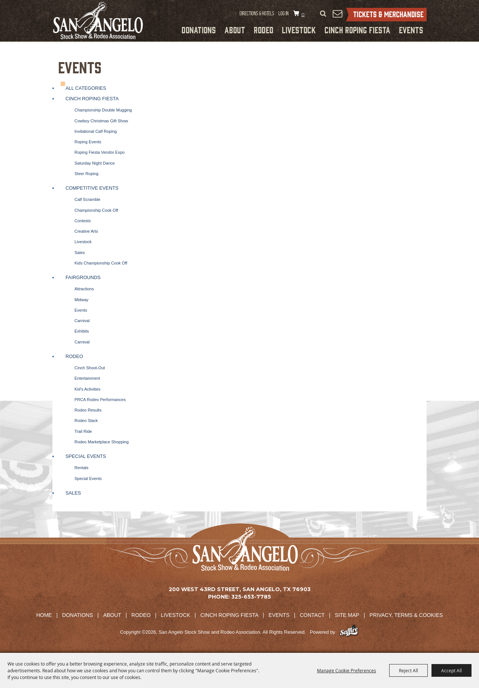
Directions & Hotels (257, 13)
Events (411, 29)
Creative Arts (86, 231)
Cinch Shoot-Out (89, 368)
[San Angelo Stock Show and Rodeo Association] (98, 20)
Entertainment (87, 378)
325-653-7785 (251, 596)
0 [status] (303, 14)
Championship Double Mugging (103, 110)
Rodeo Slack (86, 420)
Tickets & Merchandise (386, 14)
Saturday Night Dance (94, 163)
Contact (312, 615)
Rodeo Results (87, 410)
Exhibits (81, 331)
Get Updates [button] (337, 13)
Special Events (85, 456)
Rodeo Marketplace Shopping (101, 442)
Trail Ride (83, 431)
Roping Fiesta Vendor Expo (99, 152)
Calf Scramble (87, 199)
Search (323, 14)
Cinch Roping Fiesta (357, 29)
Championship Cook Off (96, 210)
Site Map (347, 615)
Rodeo (263, 29)
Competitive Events (92, 188)
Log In (283, 13)
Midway (81, 299)
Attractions (84, 289)
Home (44, 615)
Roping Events (87, 142)
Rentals (81, 467)
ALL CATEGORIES (85, 88)
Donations (198, 29)
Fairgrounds (83, 277)
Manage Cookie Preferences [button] (346, 670)
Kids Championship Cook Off (100, 263)
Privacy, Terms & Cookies (406, 615)
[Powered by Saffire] (349, 632)
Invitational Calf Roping (95, 131)
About (235, 29)
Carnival (81, 320)
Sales (79, 252)
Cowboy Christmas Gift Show (101, 121)
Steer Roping (86, 173)
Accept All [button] (451, 670)
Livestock (299, 29)
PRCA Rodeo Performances (100, 399)
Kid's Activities (87, 389)
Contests (82, 220)
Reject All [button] (408, 670)
